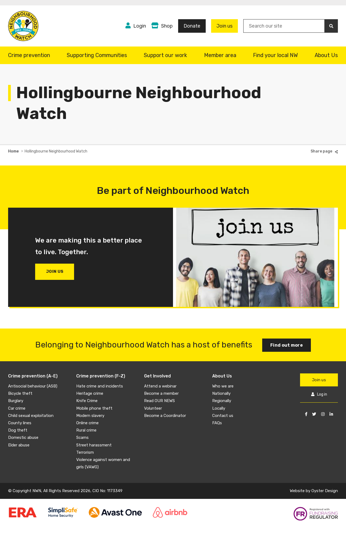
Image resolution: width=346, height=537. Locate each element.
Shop (167, 26)
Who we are (223, 386)
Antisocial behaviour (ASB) (32, 386)
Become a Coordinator (165, 415)
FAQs (217, 422)
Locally (218, 408)
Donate (192, 26)
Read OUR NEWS (159, 400)
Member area (220, 55)
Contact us (222, 415)
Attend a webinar (160, 386)
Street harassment (94, 445)
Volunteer (153, 408)
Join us (224, 26)
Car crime (16, 408)
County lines (19, 422)
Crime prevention (29, 55)
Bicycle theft (20, 393)
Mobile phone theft (94, 408)
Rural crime (86, 430)
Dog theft (17, 430)
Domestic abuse (23, 437)
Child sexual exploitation (31, 415)
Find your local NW (275, 55)
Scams (82, 437)
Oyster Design (324, 490)
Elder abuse (18, 445)
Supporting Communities (97, 55)
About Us (326, 55)
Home (13, 151)
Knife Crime (87, 400)
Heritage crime (89, 393)
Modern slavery (90, 415)
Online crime (87, 422)
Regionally (221, 400)
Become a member (161, 393)
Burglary (15, 400)
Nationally (221, 393)
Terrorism (85, 452)
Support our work (165, 55)
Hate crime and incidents (99, 386)
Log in (322, 394)
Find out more (286, 345)
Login (139, 26)
